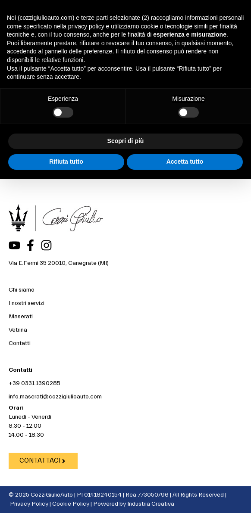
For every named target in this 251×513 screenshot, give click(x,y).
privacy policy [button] (86, 26)
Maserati (21, 316)
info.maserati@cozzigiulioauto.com (55, 396)
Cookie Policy (70, 504)
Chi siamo (22, 289)
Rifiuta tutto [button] (66, 161)
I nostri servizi (26, 303)
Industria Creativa (150, 504)
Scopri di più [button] (125, 140)
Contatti (20, 343)
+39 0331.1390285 (34, 383)
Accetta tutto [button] (185, 161)
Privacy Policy (29, 504)
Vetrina (18, 329)
